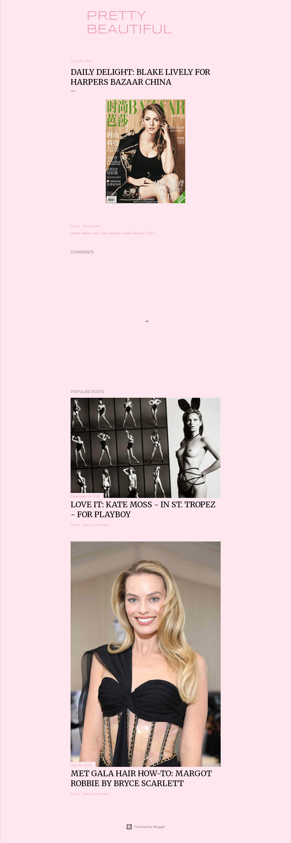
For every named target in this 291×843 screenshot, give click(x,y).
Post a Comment (96, 525)
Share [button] (75, 226)
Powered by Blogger (145, 827)
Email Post (91, 226)
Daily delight (110, 233)
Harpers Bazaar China (138, 233)
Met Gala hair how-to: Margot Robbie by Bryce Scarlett (141, 778)
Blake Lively (90, 233)
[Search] (217, 14)
